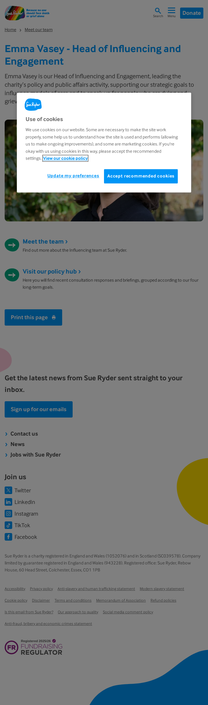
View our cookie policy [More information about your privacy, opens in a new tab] (65, 158)
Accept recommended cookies (141, 176)
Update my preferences (73, 176)
